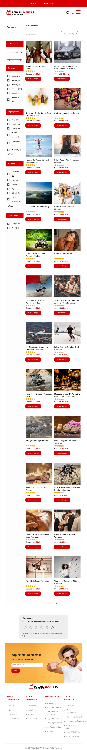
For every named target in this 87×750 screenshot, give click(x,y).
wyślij (15, 670)
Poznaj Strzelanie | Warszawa (37, 441)
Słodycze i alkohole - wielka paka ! (67, 113)
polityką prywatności (34, 633)
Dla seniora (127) (15, 100)
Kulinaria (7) (16, 193)
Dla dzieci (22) (16, 80)
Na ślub (31, 714)
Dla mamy (12, 710)
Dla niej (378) (16, 93)
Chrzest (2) (15, 120)
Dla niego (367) (17, 89)
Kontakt (50, 731)
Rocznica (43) (16, 150)
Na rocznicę (32, 719)
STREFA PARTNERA (49, 3)
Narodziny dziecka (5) (15, 135)
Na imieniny (32, 710)
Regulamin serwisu (54, 707)
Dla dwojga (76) (17, 76)
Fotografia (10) (16, 184)
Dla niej (11, 706)
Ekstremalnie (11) (16, 174)
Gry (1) (14, 189)
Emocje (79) (16, 223)
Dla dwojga (13, 714)
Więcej (11, 154)
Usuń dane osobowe (54, 727)
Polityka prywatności (54, 723)
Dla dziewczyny (14, 719)
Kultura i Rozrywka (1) (16, 199)
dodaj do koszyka (33, 78)
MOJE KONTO (35, 3)
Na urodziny (32, 706)
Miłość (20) (15, 228)
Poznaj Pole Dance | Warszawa (37, 581)
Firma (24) (15, 180)
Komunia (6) (16, 128)
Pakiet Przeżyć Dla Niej (63, 253)
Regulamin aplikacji (54, 719)
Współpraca (51, 703)
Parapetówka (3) (16, 143)
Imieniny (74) (16, 124)
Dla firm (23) (16, 85)
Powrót (10, 33)
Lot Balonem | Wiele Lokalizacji (37, 207)
